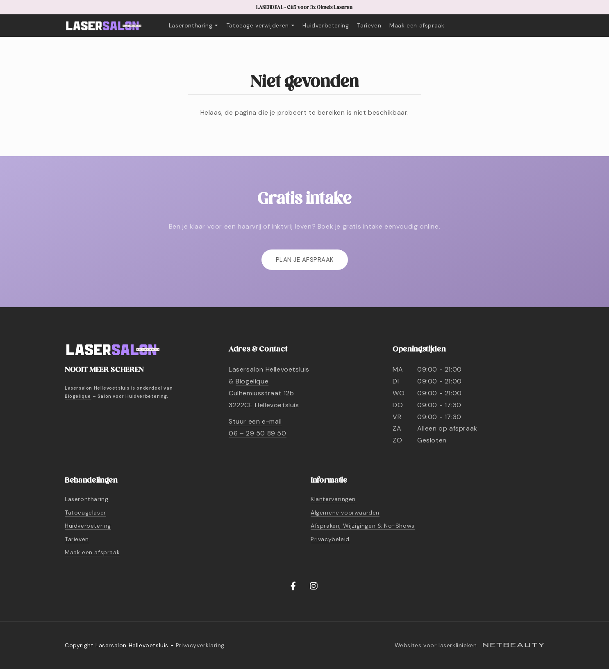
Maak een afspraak (416, 25)
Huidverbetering (325, 25)
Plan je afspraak (305, 260)
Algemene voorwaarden (345, 512)
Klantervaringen (333, 499)
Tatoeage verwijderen (260, 25)
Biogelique (78, 396)
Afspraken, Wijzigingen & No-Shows (363, 525)
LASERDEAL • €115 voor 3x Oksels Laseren (304, 7)
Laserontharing (193, 25)
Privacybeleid (330, 539)
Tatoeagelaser (85, 512)
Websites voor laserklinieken (469, 645)
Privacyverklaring (200, 645)
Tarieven (369, 25)
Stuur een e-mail (255, 421)
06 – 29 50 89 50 (257, 433)
